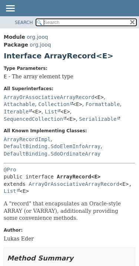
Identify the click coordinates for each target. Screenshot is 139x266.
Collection (53, 104)
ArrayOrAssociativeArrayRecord (49, 97)
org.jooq (37, 37)
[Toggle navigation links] (10, 9)
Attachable (19, 104)
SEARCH (24, 22)
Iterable (16, 112)
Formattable (103, 104)
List (51, 112)
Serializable (97, 119)
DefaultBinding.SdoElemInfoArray (52, 146)
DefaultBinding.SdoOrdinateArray (52, 154)
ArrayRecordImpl (27, 139)
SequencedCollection (33, 119)
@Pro (10, 170)
